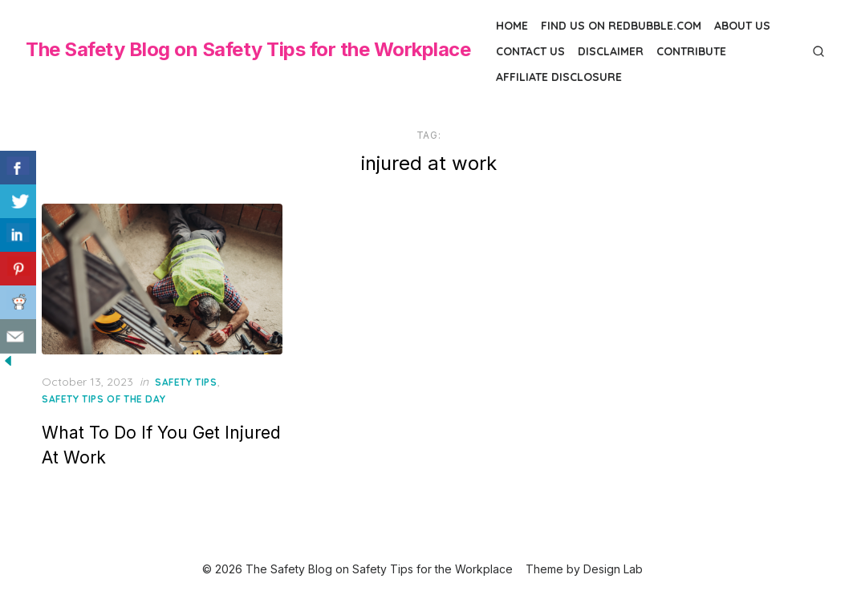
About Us (742, 25)
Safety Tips (186, 382)
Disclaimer (611, 51)
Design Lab (613, 569)
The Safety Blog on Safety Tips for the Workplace (248, 49)
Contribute (691, 51)
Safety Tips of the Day (103, 399)
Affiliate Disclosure (559, 77)
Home (512, 25)
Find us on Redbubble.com (621, 25)
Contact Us (530, 51)
